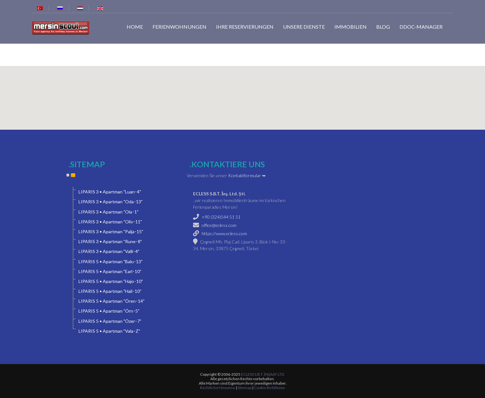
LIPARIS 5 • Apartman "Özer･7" (109, 321)
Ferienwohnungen (179, 27)
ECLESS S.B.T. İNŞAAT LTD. (263, 374)
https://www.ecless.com (224, 233)
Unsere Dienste (304, 27)
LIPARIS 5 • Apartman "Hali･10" (109, 291)
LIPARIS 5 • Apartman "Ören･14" (111, 301)
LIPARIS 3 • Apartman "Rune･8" (110, 241)
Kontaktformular (244, 175)
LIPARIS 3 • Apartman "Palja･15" (110, 231)
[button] (242, 94)
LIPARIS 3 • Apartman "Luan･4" (109, 191)
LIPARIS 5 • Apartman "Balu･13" (110, 261)
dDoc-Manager (421, 27)
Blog (383, 27)
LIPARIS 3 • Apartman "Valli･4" (108, 251)
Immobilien (350, 27)
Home (135, 27)
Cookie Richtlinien (269, 387)
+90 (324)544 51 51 (221, 217)
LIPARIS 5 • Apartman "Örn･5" (108, 311)
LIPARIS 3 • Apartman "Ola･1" (108, 211)
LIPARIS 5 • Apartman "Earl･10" (109, 271)
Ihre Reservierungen (244, 27)
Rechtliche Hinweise (217, 387)
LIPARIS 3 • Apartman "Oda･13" (110, 201)
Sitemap (244, 387)
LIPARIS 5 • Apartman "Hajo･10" (110, 281)
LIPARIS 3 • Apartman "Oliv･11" (110, 221)
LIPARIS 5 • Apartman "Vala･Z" (109, 331)
